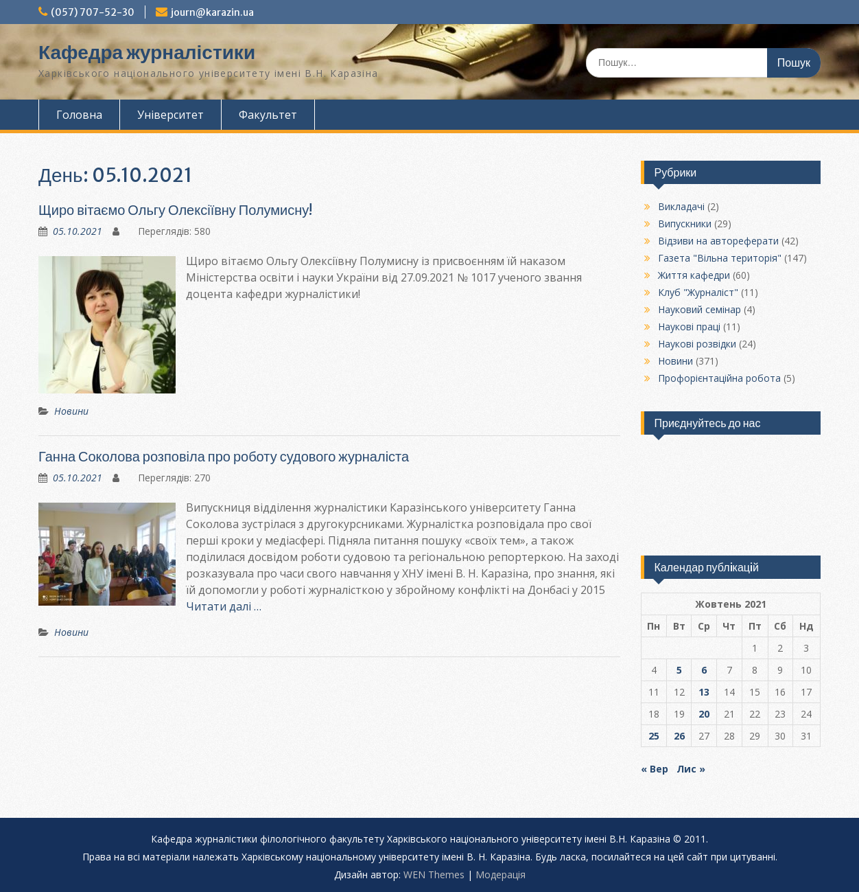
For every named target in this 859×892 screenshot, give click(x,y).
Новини (71, 411)
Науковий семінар (699, 309)
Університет (170, 114)
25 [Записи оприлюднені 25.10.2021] (653, 735)
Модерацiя (500, 874)
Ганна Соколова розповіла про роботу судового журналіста (223, 456)
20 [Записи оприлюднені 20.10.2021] (703, 713)
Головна (79, 114)
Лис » (690, 768)
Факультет (268, 114)
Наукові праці (689, 326)
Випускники (684, 223)
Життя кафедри (694, 275)
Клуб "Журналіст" (698, 292)
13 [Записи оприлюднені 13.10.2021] (703, 691)
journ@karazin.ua (212, 12)
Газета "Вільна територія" (719, 257)
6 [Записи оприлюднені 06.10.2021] (704, 669)
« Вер (654, 768)
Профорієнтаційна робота (719, 378)
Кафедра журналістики (146, 52)
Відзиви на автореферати (718, 240)
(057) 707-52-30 (92, 12)
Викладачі (681, 206)
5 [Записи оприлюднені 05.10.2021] (679, 669)
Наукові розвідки (697, 343)
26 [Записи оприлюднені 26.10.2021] (679, 735)
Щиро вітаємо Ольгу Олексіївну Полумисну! (175, 209)
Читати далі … (223, 606)
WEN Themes (433, 874)
